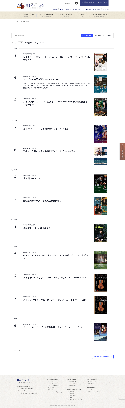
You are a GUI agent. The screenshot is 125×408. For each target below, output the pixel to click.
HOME (55, 9)
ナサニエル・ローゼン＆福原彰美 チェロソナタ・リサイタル (53, 327)
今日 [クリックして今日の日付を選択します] (21, 42)
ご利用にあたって (34, 393)
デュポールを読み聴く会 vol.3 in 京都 (41, 79)
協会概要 (50, 382)
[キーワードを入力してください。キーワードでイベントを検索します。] (46, 35)
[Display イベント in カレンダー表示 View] (107, 35)
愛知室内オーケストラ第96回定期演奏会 (42, 201)
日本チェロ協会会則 (53, 385)
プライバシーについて (23, 393)
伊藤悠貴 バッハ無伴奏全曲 (37, 228)
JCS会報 (88, 9)
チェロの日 (70, 397)
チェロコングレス (71, 395)
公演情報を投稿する (72, 385)
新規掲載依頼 (91, 383)
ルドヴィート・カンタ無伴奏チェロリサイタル (45, 129)
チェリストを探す (92, 382)
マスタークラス (71, 391)
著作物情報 (97, 9)
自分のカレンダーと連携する (102, 356)
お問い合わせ (21, 390)
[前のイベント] (12, 43)
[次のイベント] (16, 43)
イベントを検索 (86, 35)
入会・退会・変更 (78, 9)
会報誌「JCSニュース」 (94, 391)
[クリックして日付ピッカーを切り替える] (33, 43)
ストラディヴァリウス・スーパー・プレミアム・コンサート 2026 (55, 277)
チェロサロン (70, 393)
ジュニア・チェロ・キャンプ (74, 399)
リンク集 (105, 9)
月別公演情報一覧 (71, 382)
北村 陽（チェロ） (32, 178)
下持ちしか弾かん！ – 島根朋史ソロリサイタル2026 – (49, 151)
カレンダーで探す (71, 383)
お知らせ (90, 389)
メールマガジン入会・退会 (55, 392)
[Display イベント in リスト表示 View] (98, 35)
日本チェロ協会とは (65, 9)
